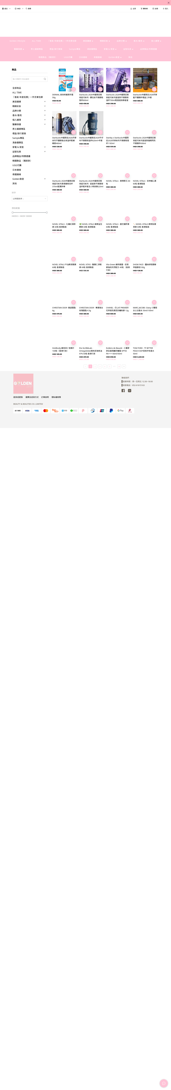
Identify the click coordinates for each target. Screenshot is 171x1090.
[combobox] (30, 198)
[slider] (12, 212)
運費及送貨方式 (32, 397)
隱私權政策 (56, 397)
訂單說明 (45, 397)
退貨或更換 (18, 397)
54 (119, 366)
